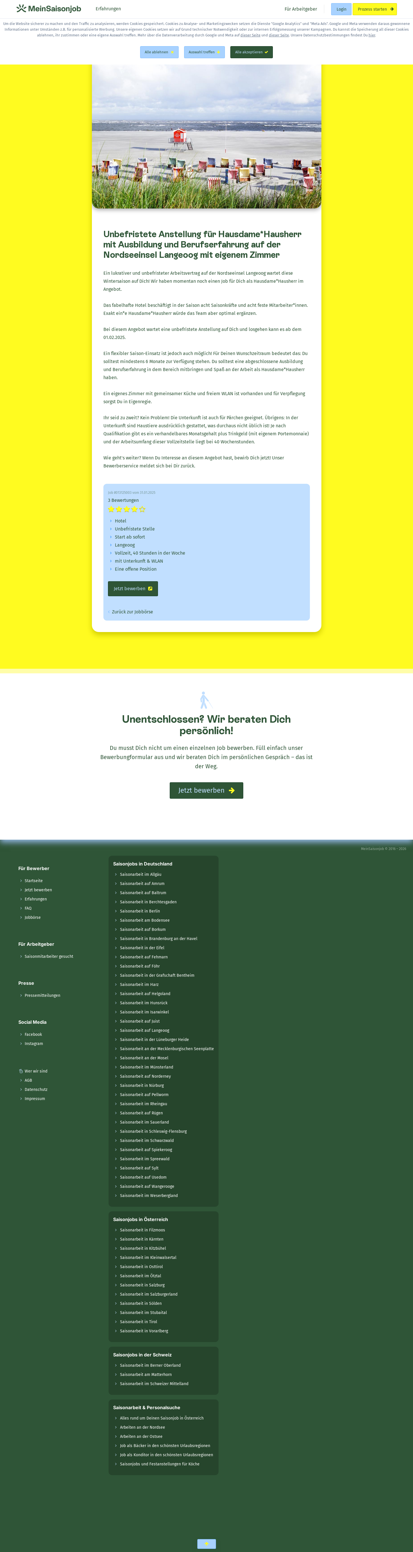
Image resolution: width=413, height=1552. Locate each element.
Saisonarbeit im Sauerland (144, 1122)
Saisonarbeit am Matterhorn (146, 1374)
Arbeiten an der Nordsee (142, 1427)
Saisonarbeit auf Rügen (141, 1113)
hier (371, 35)
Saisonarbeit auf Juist (140, 1021)
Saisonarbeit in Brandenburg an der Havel (158, 938)
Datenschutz (32, 1089)
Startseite (30, 880)
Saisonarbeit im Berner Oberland (150, 1365)
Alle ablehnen (159, 52)
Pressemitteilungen (39, 995)
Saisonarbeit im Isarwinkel (144, 1012)
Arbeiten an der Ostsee (141, 1436)
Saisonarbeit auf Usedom (143, 1177)
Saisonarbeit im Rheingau (143, 1103)
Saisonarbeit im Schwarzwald (147, 1140)
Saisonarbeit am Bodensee (145, 920)
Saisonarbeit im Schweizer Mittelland (154, 1383)
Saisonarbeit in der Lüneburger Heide (154, 1039)
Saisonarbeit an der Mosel (144, 1058)
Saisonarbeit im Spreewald (144, 1159)
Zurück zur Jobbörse (130, 612)
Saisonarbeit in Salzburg (142, 1285)
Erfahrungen (32, 899)
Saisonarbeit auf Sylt (139, 1168)
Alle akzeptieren (251, 52)
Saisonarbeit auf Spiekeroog (146, 1149)
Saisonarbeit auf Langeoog (144, 1030)
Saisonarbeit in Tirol (138, 1321)
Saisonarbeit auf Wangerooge (147, 1186)
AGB (25, 1080)
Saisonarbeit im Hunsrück (143, 1003)
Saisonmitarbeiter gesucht (45, 956)
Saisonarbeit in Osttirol (141, 1266)
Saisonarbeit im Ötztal (140, 1276)
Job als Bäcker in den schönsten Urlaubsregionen (165, 1445)
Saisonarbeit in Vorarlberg (144, 1331)
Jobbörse (29, 917)
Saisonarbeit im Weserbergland (149, 1195)
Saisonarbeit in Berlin (140, 911)
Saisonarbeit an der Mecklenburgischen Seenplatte (167, 1048)
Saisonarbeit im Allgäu (140, 874)
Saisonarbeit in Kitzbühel (143, 1248)
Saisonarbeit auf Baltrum (143, 892)
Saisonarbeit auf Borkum (143, 929)
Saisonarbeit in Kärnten (141, 1239)
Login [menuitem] (341, 9)
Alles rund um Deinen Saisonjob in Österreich (162, 1418)
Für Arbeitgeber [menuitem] (300, 8)
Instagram (30, 1043)
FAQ (25, 908)
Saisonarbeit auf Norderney (145, 1076)
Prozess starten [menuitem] (374, 9)
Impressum (31, 1098)
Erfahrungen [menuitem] (107, 8)
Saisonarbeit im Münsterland (146, 1067)
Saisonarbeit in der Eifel (142, 947)
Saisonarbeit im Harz (139, 984)
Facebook (30, 1034)
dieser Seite (250, 35)
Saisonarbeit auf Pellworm (144, 1094)
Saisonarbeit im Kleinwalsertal (148, 1257)
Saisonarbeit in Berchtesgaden (148, 902)
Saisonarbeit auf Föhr (140, 966)
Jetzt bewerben (133, 588)
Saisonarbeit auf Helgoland (145, 993)
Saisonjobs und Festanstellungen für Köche (160, 1464)
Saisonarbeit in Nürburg (142, 1085)
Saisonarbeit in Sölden (141, 1303)
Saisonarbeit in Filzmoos (142, 1230)
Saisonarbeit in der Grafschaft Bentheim (157, 975)
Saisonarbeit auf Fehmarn (144, 957)
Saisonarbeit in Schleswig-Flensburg (153, 1131)
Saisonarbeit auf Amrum (142, 883)
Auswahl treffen (204, 52)
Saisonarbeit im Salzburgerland (148, 1294)
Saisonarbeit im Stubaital (143, 1312)
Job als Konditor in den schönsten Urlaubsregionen (166, 1454)
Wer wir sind (32, 1071)
